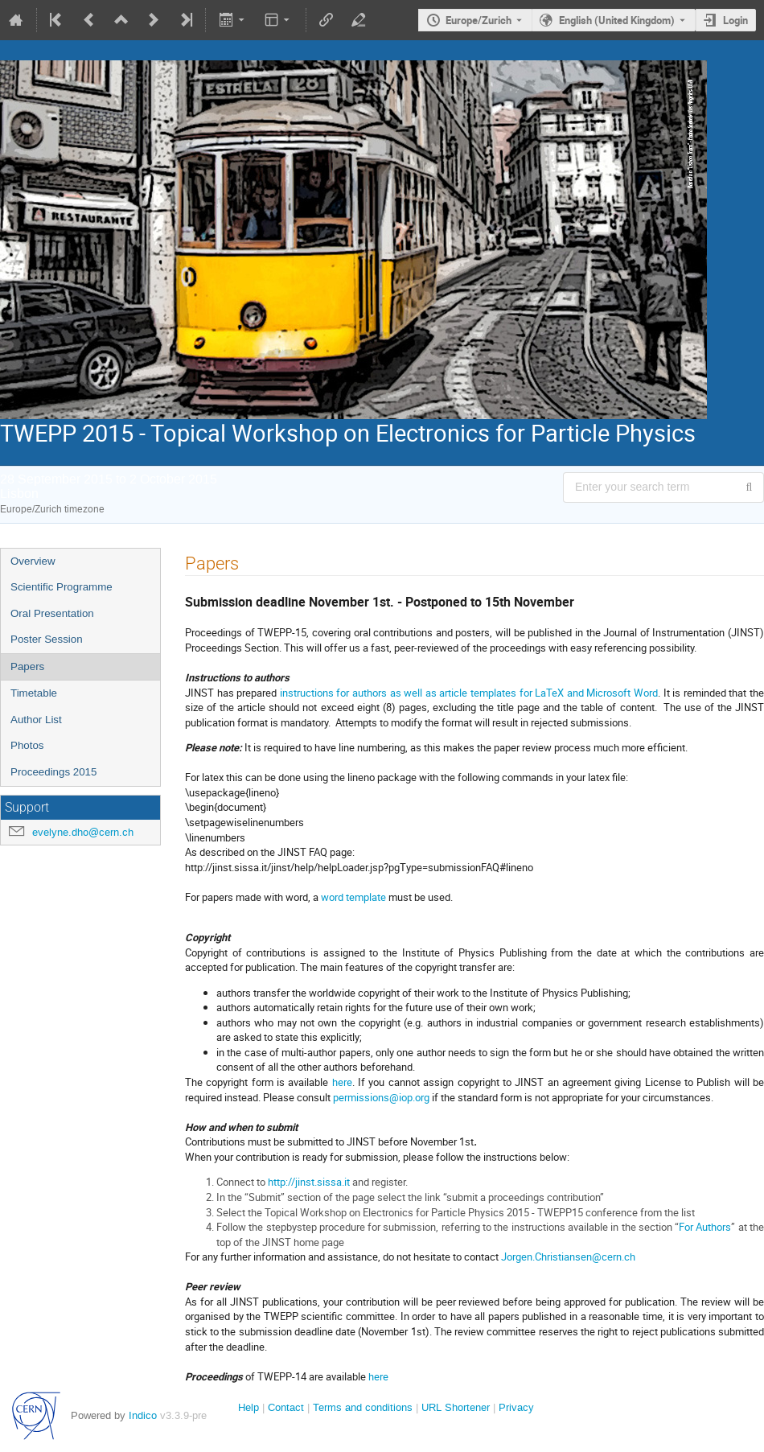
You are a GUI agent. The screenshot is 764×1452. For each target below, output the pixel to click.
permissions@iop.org (381, 1097)
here (342, 1082)
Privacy (516, 1407)
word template (353, 897)
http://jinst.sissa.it (309, 1181)
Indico (143, 1415)
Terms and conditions (363, 1407)
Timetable (33, 693)
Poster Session (46, 639)
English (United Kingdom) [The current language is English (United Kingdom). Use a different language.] (617, 20)
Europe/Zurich (478, 20)
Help (248, 1407)
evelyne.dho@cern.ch (82, 832)
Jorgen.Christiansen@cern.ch (568, 1256)
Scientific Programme (61, 587)
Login (735, 20)
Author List (36, 720)
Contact (286, 1407)
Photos (27, 745)
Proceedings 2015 (53, 772)
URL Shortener (455, 1407)
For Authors (705, 1227)
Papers (27, 666)
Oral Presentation (52, 613)
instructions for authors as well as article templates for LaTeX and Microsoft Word (469, 692)
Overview (32, 561)
